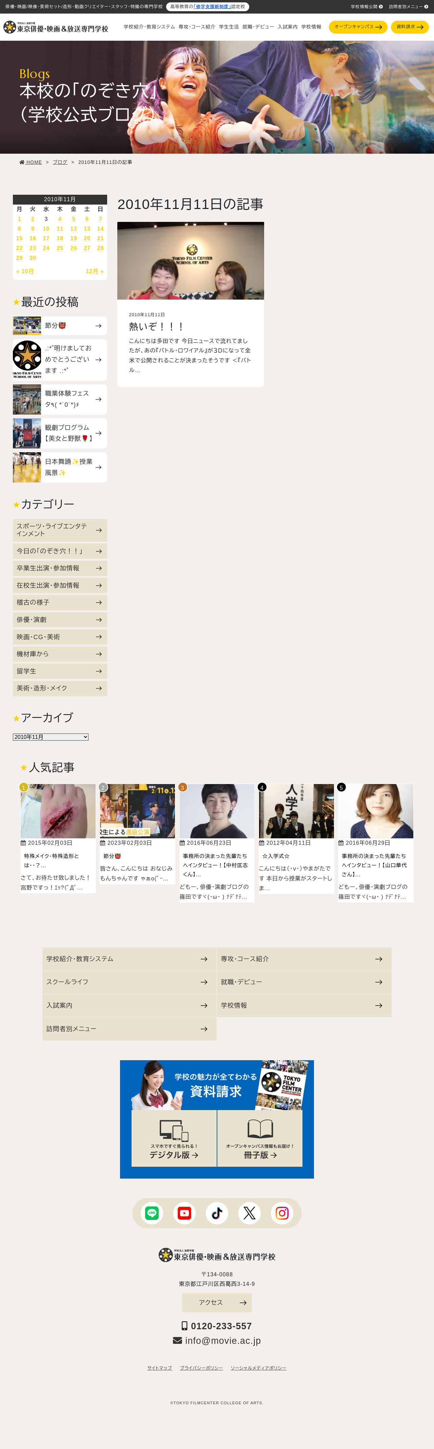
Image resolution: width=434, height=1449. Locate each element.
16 (32, 238)
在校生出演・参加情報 (59, 585)
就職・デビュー (258, 27)
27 (87, 248)
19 (74, 238)
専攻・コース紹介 (197, 27)
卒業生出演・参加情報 (59, 568)
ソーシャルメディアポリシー (259, 1368)
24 (46, 248)
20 (87, 238)
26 (74, 248)
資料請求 (410, 27)
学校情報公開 (367, 6)
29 (19, 258)
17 (46, 238)
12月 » (95, 271)
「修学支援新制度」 (212, 6)
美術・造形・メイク (59, 688)
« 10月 (25, 271)
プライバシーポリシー (201, 1368)
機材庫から (59, 653)
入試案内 (288, 27)
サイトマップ (159, 1368)
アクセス (222, 1302)
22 (19, 248)
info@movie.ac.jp (217, 1341)
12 (74, 229)
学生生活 (229, 27)
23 (32, 248)
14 (100, 229)
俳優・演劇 (59, 619)
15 (19, 238)
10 (46, 229)
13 (87, 229)
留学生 (59, 671)
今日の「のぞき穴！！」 (59, 551)
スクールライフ (127, 982)
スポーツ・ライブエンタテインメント (59, 530)
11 (60, 229)
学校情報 (311, 27)
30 (32, 258)
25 (60, 248)
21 (100, 238)
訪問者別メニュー (409, 6)
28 (100, 248)
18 (60, 238)
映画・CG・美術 (59, 637)
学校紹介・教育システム (149, 27)
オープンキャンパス (358, 27)
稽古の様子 (59, 602)
